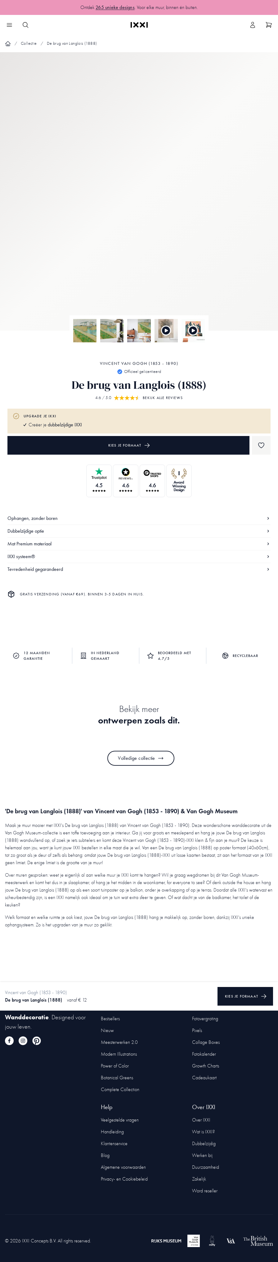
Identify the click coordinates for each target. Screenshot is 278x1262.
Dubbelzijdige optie (139, 531)
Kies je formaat (129, 445)
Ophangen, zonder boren (139, 518)
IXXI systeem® (139, 556)
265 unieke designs (115, 7)
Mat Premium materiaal (139, 544)
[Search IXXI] (25, 25)
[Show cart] (269, 25)
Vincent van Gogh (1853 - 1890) (139, 363)
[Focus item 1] (139, 196)
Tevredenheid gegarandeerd (139, 569)
